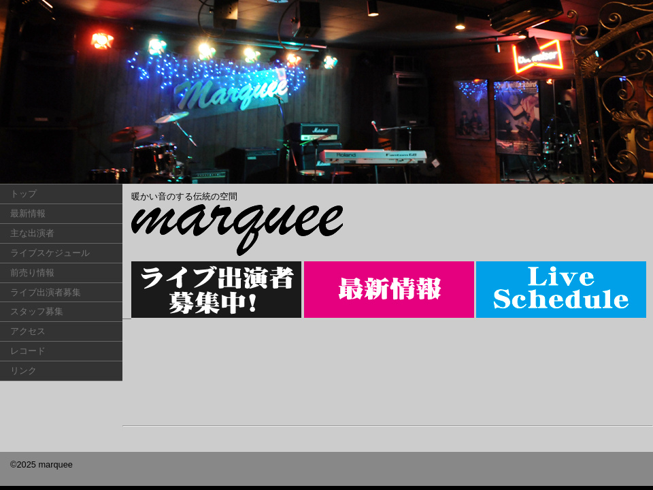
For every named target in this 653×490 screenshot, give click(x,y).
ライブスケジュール (50, 253)
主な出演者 (32, 233)
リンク (23, 370)
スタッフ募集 (36, 311)
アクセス (28, 331)
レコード (28, 351)
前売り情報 (32, 272)
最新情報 (28, 213)
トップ (23, 194)
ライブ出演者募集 (45, 292)
